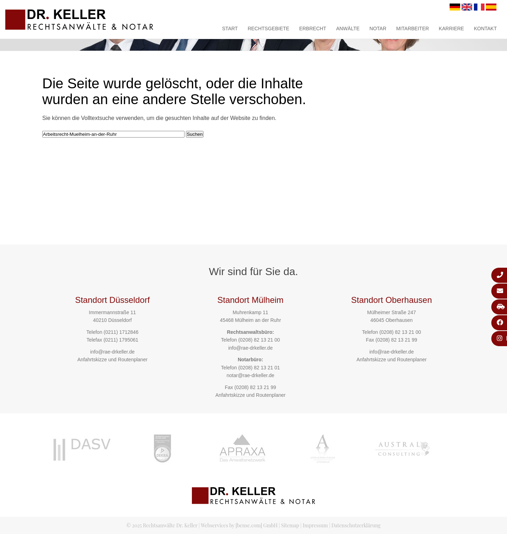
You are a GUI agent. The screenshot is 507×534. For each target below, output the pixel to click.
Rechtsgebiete (268, 28)
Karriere (451, 28)
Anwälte (348, 28)
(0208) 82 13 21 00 (259, 340)
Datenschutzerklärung (356, 525)
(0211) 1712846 (121, 332)
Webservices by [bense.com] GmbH (239, 525)
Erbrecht (312, 28)
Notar (377, 28)
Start (230, 28)
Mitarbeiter (412, 28)
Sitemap (290, 525)
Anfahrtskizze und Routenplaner (112, 359)
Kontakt (485, 28)
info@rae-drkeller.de (112, 352)
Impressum (315, 525)
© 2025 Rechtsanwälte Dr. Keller (162, 525)
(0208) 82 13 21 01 (259, 367)
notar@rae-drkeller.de (250, 375)
